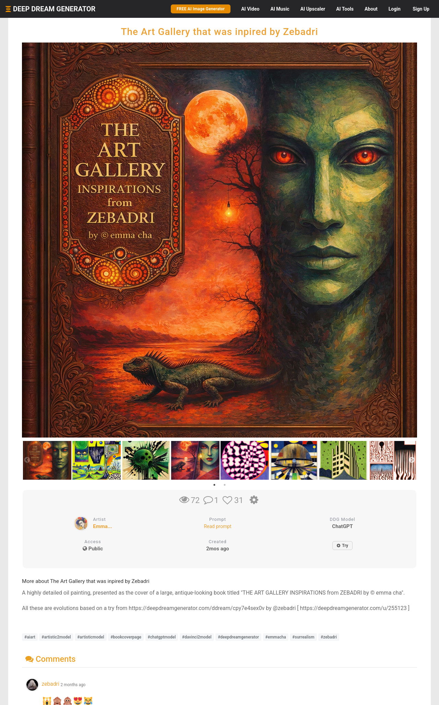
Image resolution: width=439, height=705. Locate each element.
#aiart (29, 637)
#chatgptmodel (162, 637)
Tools (345, 9)
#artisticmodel (90, 637)
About (371, 9)
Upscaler (312, 9)
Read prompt (217, 526)
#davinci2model (197, 637)
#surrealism (303, 637)
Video (250, 9)
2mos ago (217, 549)
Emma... (102, 526)
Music (279, 9)
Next (411, 460)
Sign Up (421, 9)
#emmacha (275, 637)
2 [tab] (224, 484)
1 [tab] (214, 484)
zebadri (50, 684)
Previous (27, 460)
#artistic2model (56, 637)
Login (395, 9)
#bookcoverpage (125, 637)
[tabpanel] (46, 460)
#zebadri (329, 637)
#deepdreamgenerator (238, 637)
